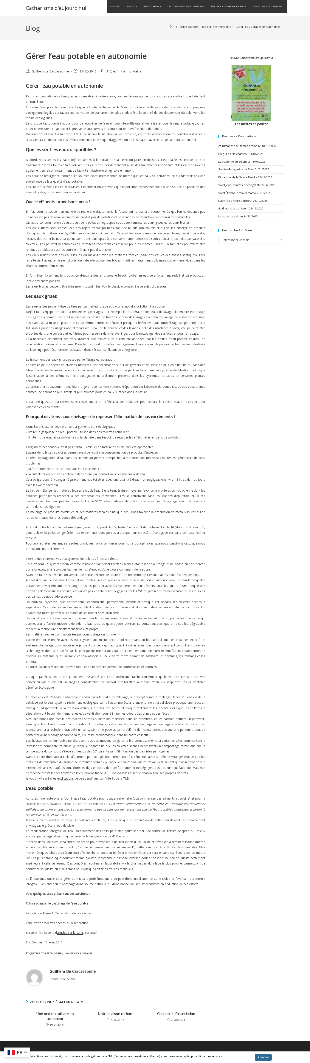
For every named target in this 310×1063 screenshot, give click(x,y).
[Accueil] (170, 27)
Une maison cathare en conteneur (55, 1016)
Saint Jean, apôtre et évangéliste (239, 185)
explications (65, 778)
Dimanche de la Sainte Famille (237, 177)
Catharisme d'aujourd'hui (56, 7)
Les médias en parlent (251, 124)
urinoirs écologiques (78, 953)
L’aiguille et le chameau (233, 154)
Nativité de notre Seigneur (235, 201)
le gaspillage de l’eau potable (68, 903)
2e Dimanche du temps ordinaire (239, 146)
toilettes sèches (51, 953)
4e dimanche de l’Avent (233, 208)
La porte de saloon (230, 216)
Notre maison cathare (115, 1013)
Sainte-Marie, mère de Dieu (236, 169)
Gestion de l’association (176, 1013)
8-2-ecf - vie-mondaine (124, 71)
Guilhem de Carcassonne (50, 71)
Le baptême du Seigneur (234, 161)
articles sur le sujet (70, 933)
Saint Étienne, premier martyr (237, 193)
